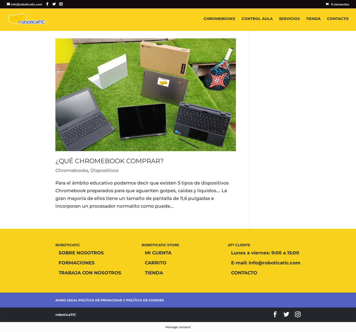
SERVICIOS (289, 19)
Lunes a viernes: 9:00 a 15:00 (265, 253)
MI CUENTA (158, 253)
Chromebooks (71, 170)
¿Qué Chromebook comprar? (109, 161)
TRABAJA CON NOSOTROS (90, 272)
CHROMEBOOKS (219, 19)
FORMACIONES (77, 263)
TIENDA (313, 19)
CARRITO (155, 263)
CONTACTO (338, 19)
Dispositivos (104, 170)
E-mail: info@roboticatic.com (265, 263)
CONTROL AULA (257, 19)
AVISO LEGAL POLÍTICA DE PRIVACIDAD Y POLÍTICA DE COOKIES (109, 300)
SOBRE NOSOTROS (81, 253)
